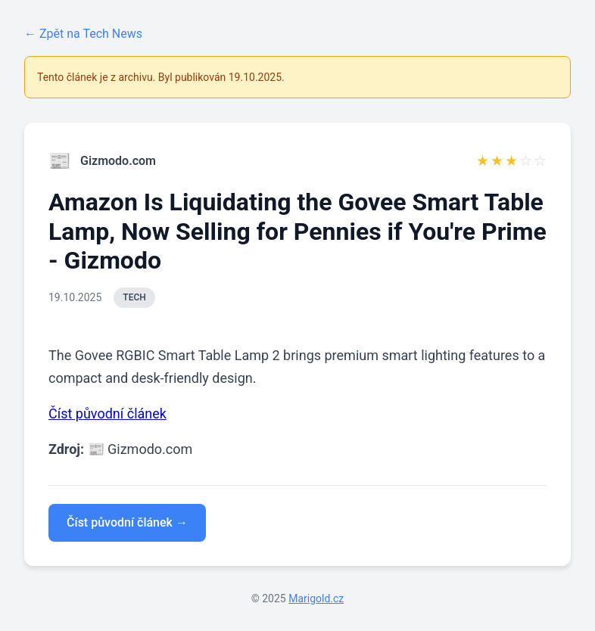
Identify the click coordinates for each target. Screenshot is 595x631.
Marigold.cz (316, 598)
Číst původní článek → (127, 522)
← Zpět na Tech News (83, 33)
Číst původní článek (107, 413)
